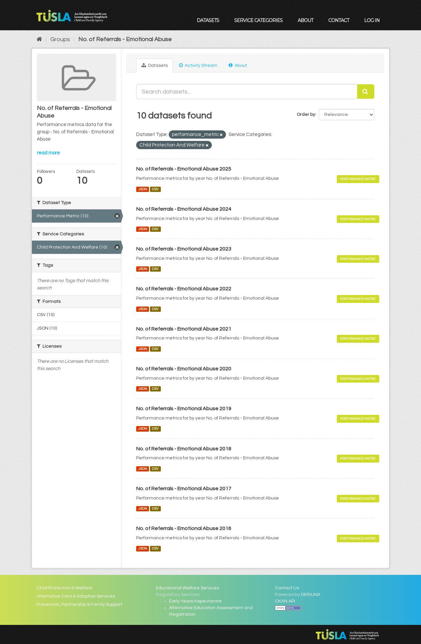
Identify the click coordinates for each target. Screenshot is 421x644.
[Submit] (365, 91)
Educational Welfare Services (187, 588)
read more (48, 152)
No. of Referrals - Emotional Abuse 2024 (183, 209)
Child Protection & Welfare (64, 588)
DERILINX (310, 594)
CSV (155, 189)
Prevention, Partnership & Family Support (79, 604)
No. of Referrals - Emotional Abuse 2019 (183, 408)
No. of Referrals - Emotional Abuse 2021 (183, 329)
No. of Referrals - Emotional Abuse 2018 (183, 448)
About (305, 20)
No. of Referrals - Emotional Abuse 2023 (183, 249)
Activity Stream (198, 65)
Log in (372, 20)
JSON (142, 189)
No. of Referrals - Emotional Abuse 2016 (183, 528)
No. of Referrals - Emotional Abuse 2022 (183, 288)
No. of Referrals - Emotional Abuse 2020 (183, 368)
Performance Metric (358, 179)
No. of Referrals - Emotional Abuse (125, 39)
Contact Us (287, 588)
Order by (306, 114)
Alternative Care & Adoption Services (76, 596)
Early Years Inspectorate (195, 601)
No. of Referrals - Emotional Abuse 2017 (183, 488)
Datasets (208, 20)
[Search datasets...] (247, 91)
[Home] (39, 39)
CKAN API (285, 601)
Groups (60, 39)
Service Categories (258, 20)
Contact (338, 20)
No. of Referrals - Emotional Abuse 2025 (183, 169)
